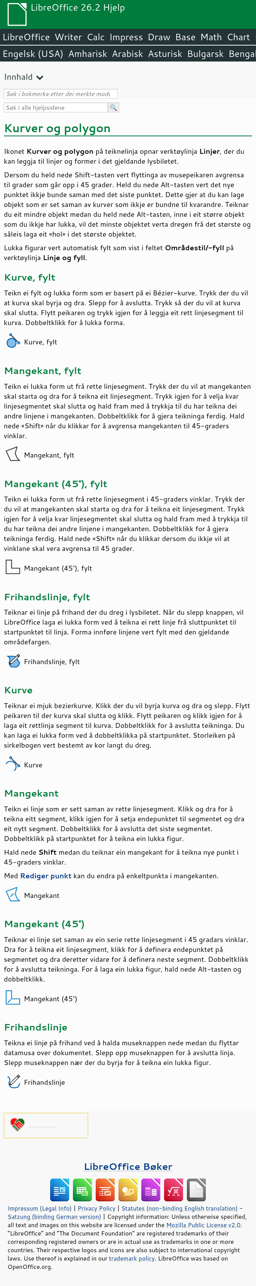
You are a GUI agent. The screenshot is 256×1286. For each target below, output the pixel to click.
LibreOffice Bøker (128, 1166)
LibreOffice (26, 36)
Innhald (18, 76)
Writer (68, 36)
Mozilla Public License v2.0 (203, 1225)
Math (211, 36)
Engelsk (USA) (32, 53)
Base (185, 36)
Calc (96, 36)
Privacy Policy (96, 1208)
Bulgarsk (205, 53)
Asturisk (165, 53)
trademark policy (132, 1258)
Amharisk (87, 53)
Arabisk (127, 53)
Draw (158, 36)
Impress (126, 36)
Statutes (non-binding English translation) (179, 1208)
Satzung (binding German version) (54, 1216)
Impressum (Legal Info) (40, 1208)
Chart (238, 36)
